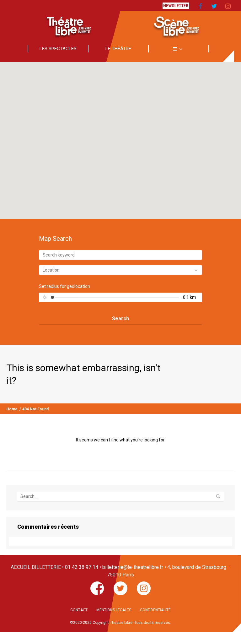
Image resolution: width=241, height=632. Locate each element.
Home (12, 409)
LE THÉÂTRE (118, 48)
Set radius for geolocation (64, 286)
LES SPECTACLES (58, 48)
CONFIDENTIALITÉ (155, 610)
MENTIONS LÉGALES (113, 610)
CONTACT (79, 610)
